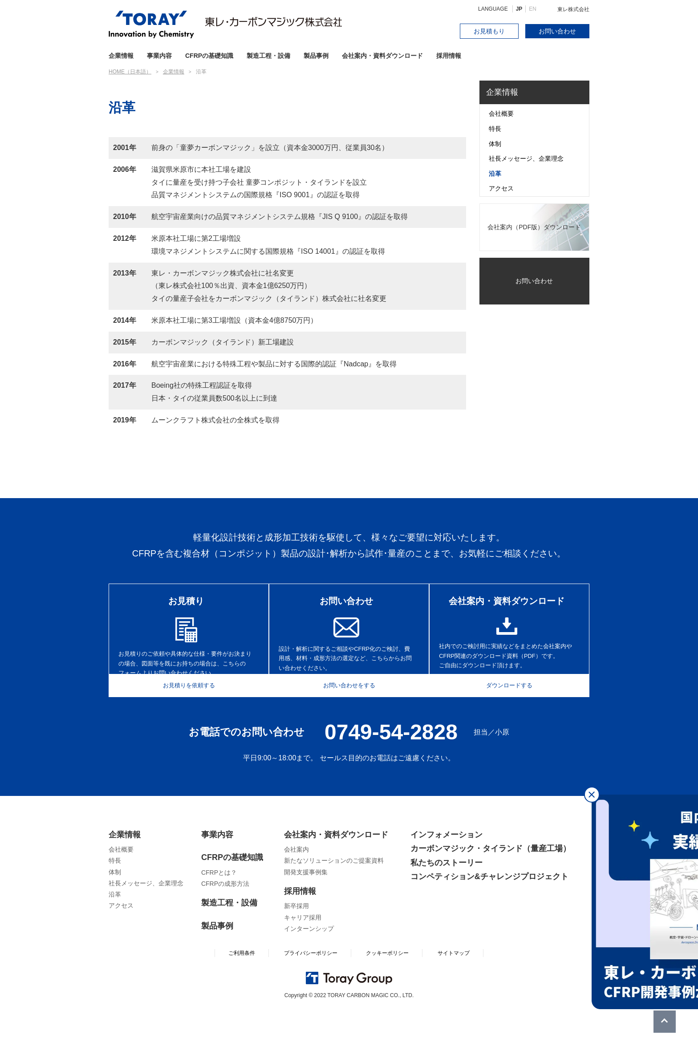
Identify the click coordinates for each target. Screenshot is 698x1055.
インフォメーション (446, 880)
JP (519, 9)
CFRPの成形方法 (225, 929)
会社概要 (501, 113)
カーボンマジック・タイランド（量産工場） (490, 894)
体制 (495, 143)
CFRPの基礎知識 (232, 903)
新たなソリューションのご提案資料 (334, 906)
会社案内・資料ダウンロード (382, 55)
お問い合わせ (557, 31)
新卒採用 (296, 951)
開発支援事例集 (306, 917)
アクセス (501, 188)
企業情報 (502, 92)
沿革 (495, 173)
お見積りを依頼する (183, 729)
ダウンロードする (515, 729)
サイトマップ (454, 999)
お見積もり (489, 31)
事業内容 (159, 55)
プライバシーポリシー (310, 999)
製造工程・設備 (268, 55)
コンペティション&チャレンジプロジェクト (489, 922)
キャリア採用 (302, 962)
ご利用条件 (241, 999)
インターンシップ (309, 974)
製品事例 (316, 55)
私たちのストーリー (446, 908)
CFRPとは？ (219, 917)
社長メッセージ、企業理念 (526, 158)
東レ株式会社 (573, 9)
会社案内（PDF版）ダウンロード (534, 227)
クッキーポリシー (387, 999)
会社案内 (296, 895)
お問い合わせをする (349, 729)
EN (532, 9)
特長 (495, 128)
